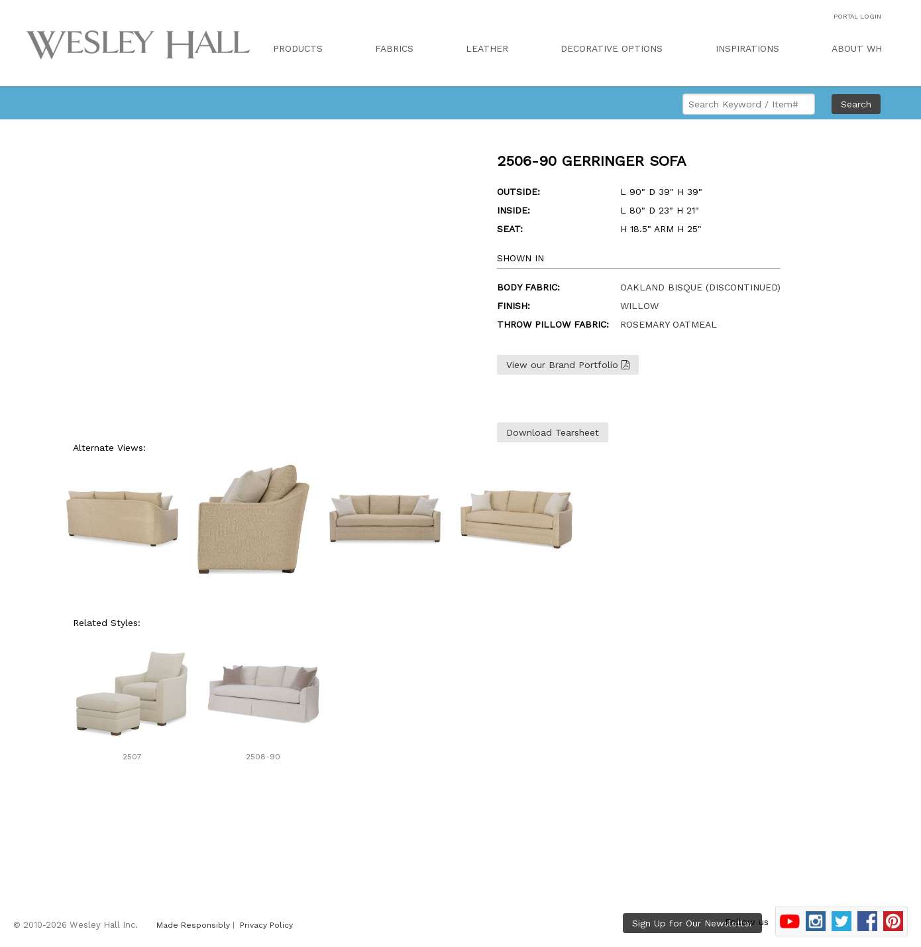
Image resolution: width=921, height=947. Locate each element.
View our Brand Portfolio (567, 364)
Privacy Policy (266, 925)
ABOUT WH (857, 48)
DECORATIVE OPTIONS (612, 48)
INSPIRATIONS (747, 48)
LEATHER (487, 48)
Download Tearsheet (552, 432)
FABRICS (394, 48)
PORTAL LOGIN (857, 16)
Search (856, 104)
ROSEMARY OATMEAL (668, 324)
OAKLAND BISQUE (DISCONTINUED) (700, 287)
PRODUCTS (298, 48)
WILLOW (639, 305)
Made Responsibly (193, 925)
